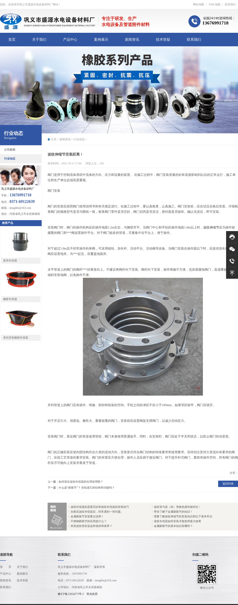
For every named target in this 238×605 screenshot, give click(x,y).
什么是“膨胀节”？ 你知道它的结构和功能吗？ (87, 487)
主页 (54, 139)
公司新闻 (9, 149)
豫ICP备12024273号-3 (71, 593)
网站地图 (198, 4)
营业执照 (92, 593)
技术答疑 (163, 40)
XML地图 (214, 4)
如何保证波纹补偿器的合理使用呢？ (81, 481)
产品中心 (70, 40)
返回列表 (228, 483)
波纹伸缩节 (211, 227)
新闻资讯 (132, 40)
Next (234, 88)
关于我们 (39, 40)
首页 (11, 40)
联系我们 (230, 4)
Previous (4, 88)
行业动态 (79, 139)
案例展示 (101, 40)
